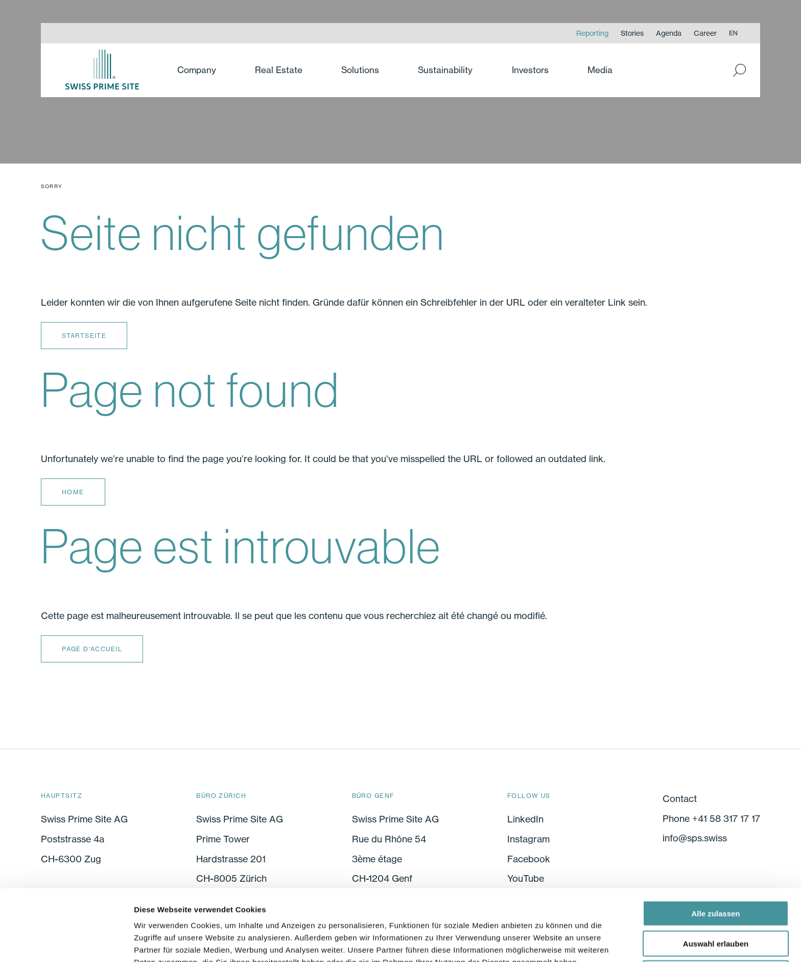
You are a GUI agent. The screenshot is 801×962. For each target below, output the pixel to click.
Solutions (360, 69)
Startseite (84, 335)
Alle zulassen (715, 860)
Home (73, 492)
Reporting (592, 33)
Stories (632, 33)
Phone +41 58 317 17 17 (711, 818)
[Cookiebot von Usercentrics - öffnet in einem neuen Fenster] (66, 942)
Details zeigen (543, 941)
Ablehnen (715, 919)
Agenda (668, 33)
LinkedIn (525, 819)
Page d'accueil (92, 649)
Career (705, 33)
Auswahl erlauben (715, 890)
